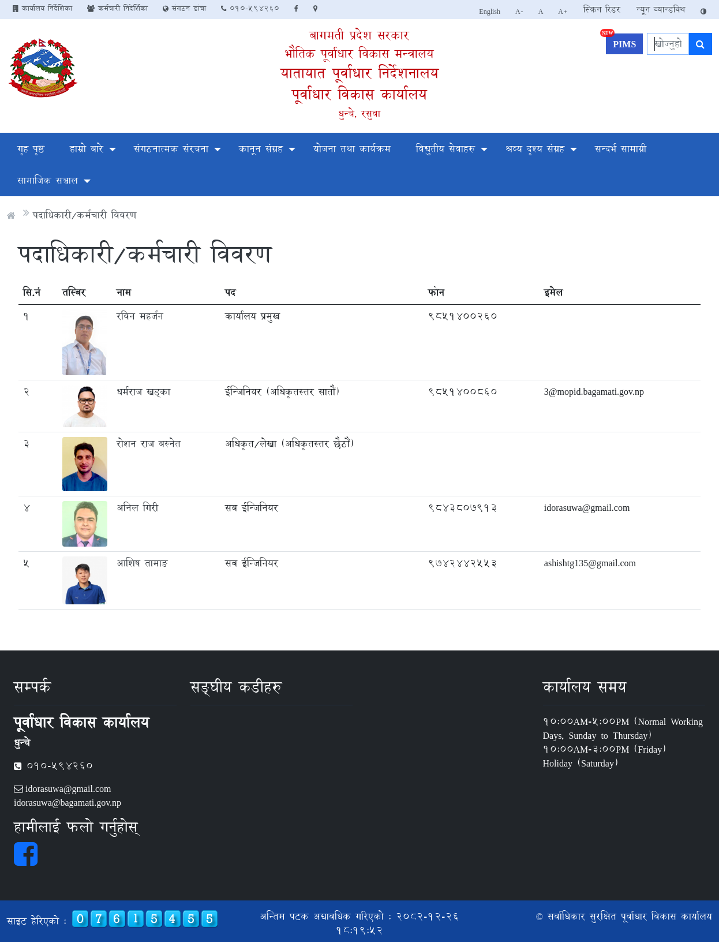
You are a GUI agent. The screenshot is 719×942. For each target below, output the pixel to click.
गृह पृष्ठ (30, 148)
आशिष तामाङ (142, 563)
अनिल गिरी (137, 507)
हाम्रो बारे (86, 148)
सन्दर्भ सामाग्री (620, 148)
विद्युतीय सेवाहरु (445, 148)
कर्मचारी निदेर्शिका (117, 8)
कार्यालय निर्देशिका (42, 8)
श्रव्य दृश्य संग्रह (534, 148)
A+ (563, 11)
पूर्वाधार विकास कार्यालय (359, 94)
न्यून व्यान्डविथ (660, 9)
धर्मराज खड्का (143, 391)
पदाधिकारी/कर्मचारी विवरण (84, 215)
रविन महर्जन (140, 316)
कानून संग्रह (261, 148)
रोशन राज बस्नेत (149, 443)
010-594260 (250, 8)
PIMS (621, 42)
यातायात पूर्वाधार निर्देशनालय (359, 73)
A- (519, 11)
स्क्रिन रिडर (601, 9)
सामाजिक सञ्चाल (47, 180)
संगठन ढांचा (184, 8)
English (489, 11)
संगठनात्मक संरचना (171, 148)
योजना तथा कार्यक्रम (352, 148)
